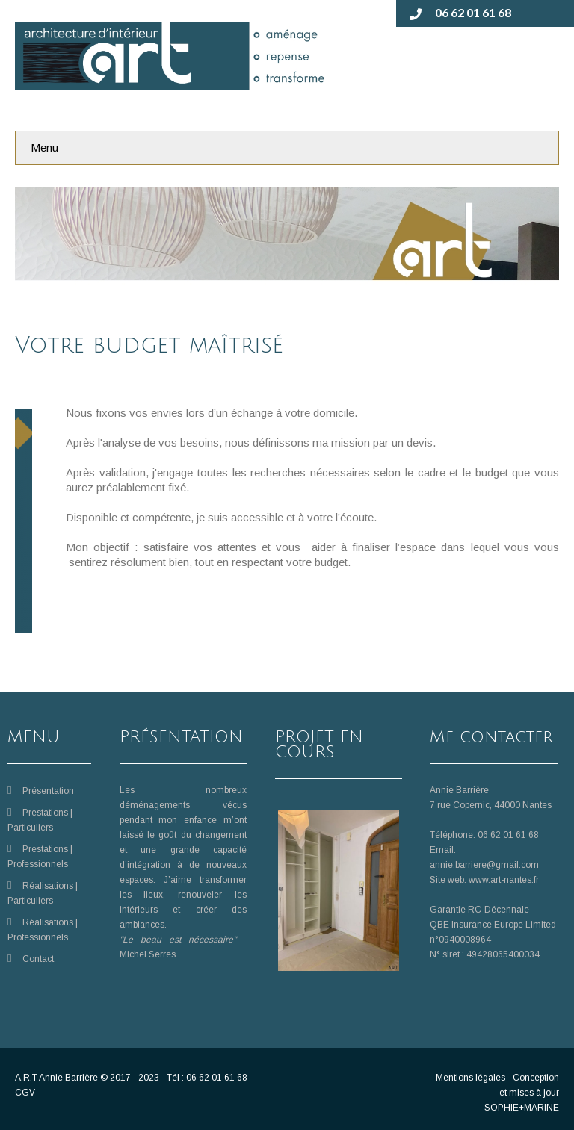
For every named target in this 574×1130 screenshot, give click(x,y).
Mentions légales (470, 1077)
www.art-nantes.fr (504, 880)
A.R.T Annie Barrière (56, 1077)
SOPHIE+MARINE (521, 1107)
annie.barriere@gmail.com (484, 865)
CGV (25, 1092)
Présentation (48, 791)
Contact (38, 959)
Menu (44, 147)
